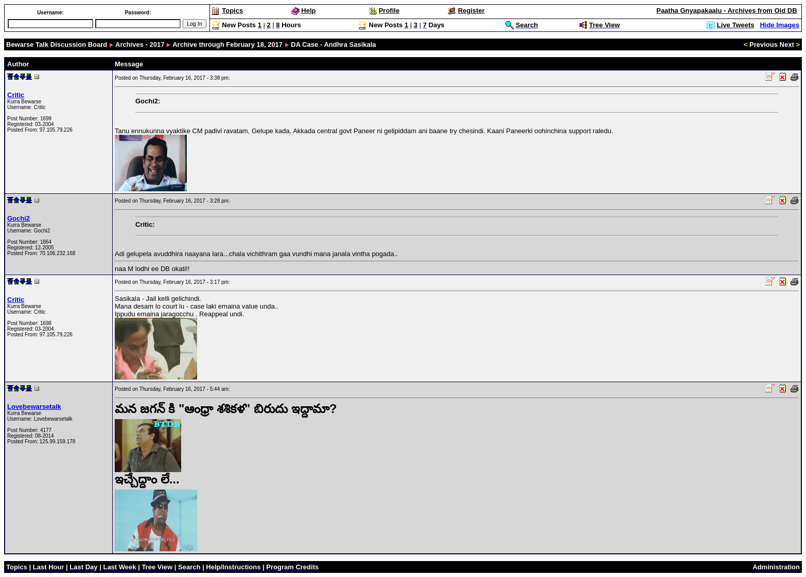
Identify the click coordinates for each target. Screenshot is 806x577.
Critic (15, 95)
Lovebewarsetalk (34, 406)
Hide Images (779, 25)
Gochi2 (18, 218)
